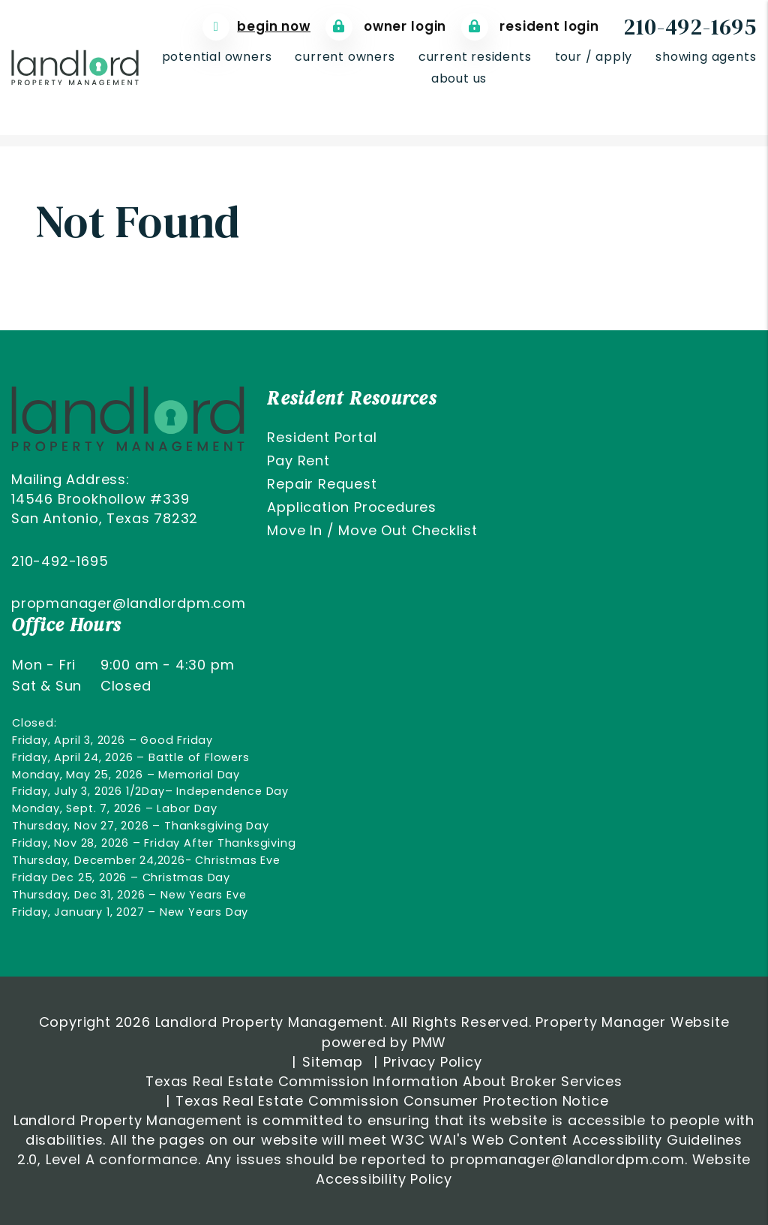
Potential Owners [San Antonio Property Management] (217, 56)
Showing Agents (706, 56)
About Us (459, 78)
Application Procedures (351, 507)
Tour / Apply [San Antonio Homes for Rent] (594, 56)
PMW (429, 1042)
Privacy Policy (432, 1061)
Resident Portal (321, 437)
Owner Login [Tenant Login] (386, 27)
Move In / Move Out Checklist (372, 530)
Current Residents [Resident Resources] (475, 56)
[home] (75, 66)
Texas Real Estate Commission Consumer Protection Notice (392, 1100)
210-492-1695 (690, 26)
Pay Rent (298, 460)
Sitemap (332, 1061)
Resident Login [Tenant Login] (530, 27)
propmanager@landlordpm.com (128, 603)
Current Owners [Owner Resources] (344, 56)
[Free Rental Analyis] (256, 27)
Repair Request (321, 483)
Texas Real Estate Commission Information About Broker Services (384, 1081)
